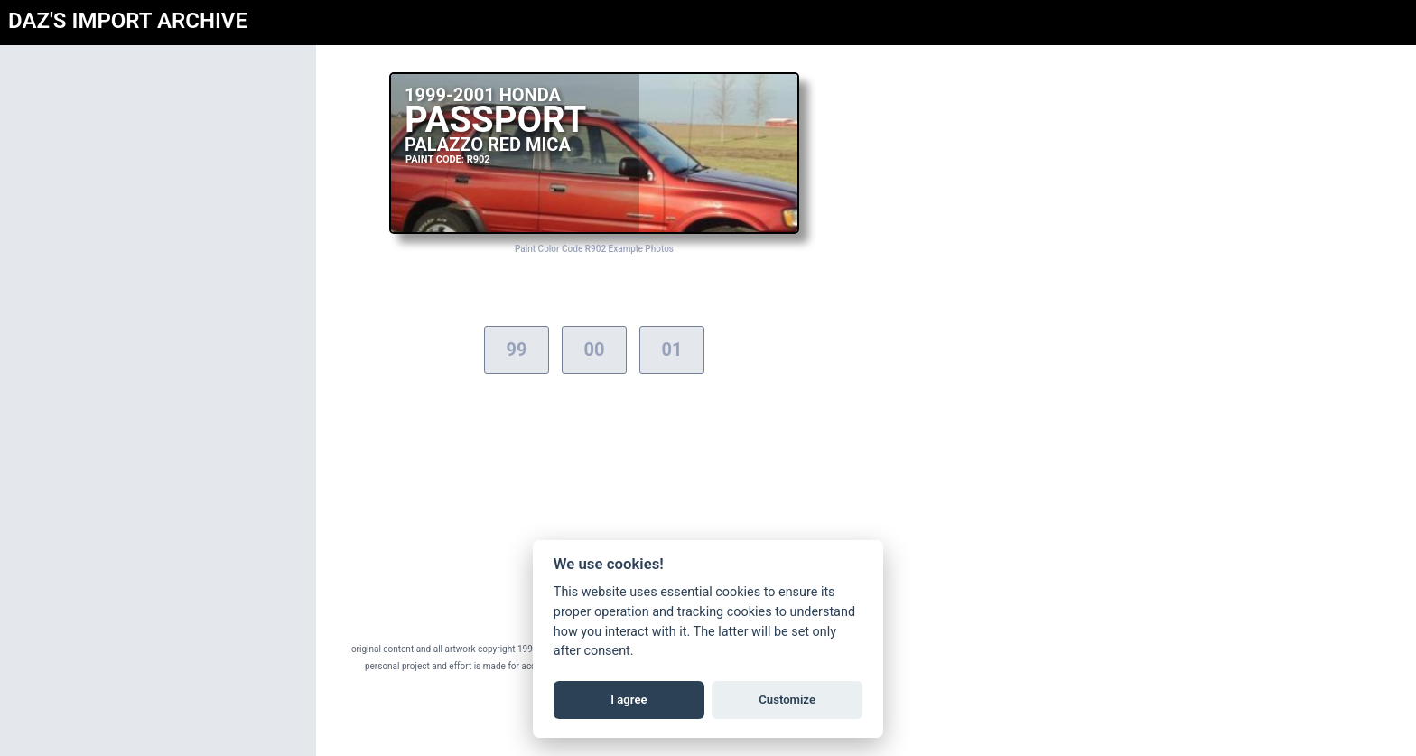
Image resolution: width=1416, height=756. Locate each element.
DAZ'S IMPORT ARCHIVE (127, 20)
